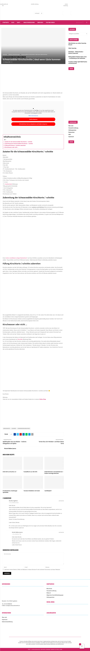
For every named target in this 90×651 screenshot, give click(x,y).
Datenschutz (71, 132)
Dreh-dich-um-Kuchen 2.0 (9, 472)
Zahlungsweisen (72, 130)
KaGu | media (59, 649)
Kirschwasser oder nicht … (11, 147)
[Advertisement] (33, 79)
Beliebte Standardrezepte (7, 56)
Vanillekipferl (48, 491)
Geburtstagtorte (15, 56)
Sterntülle (20, 339)
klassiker (14, 428)
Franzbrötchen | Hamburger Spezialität (10, 491)
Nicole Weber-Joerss (10, 448)
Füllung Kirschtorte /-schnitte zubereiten (15, 145)
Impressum (71, 136)
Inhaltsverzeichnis (29, 22)
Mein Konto (49, 588)
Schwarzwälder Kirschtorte (24, 428)
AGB (69, 134)
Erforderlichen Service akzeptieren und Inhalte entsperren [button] (33, 124)
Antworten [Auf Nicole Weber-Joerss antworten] (61, 532)
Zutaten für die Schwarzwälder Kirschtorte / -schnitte (18, 141)
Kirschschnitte (7, 428)
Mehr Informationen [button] (33, 115)
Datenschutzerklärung (7, 621)
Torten (24, 56)
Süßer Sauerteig (72, 48)
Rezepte (20, 56)
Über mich (40, 22)
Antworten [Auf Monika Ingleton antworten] (61, 500)
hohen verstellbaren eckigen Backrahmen (16, 258)
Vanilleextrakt (8, 184)
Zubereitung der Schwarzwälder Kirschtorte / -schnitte (19, 143)
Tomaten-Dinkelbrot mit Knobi (32, 491)
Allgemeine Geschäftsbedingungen (55, 595)
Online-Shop (42, 399)
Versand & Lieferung (73, 128)
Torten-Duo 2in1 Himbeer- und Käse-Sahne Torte (51, 443)
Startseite (6, 22)
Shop (18, 22)
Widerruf (49, 593)
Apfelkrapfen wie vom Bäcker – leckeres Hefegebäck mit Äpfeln (14, 443)
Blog (13, 22)
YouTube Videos (50, 22)
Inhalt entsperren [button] (33, 119)
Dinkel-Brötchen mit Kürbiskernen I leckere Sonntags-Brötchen (54, 472)
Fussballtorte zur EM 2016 (30, 472)
